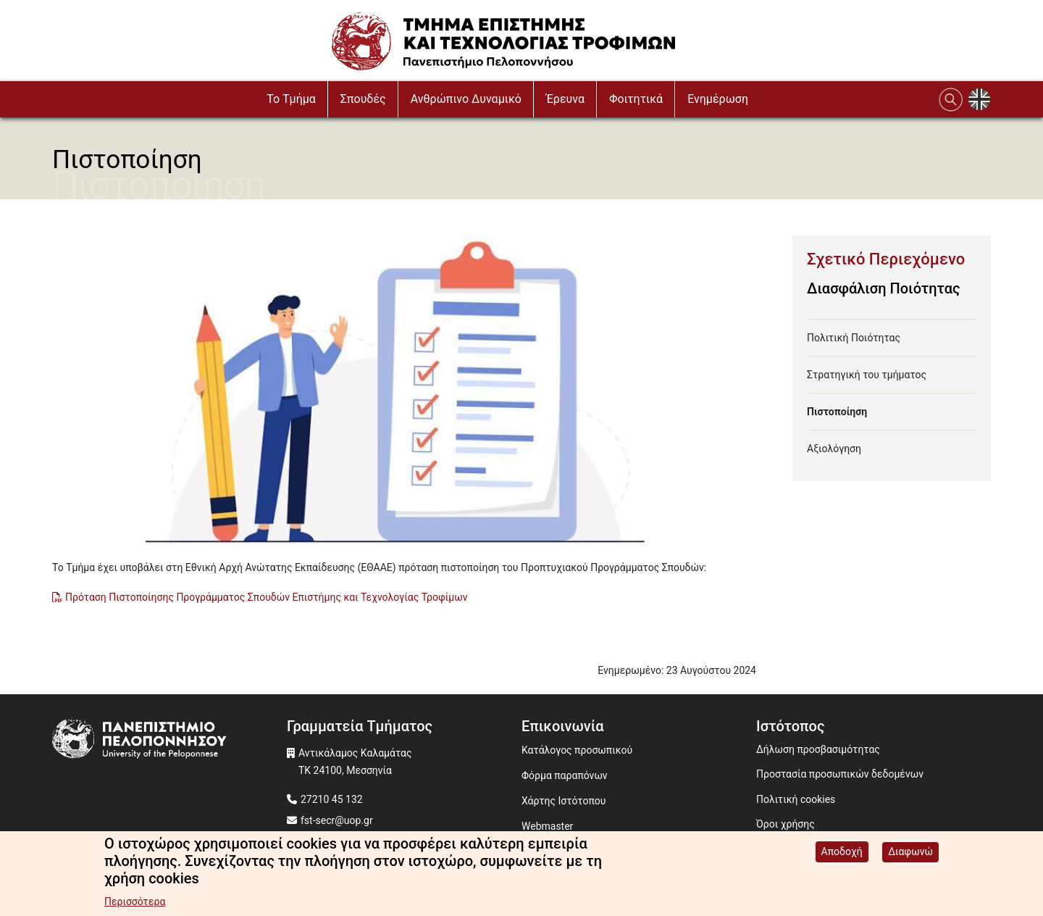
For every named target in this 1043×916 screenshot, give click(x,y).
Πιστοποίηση (837, 411)
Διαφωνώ (910, 852)
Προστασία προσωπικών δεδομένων (839, 774)
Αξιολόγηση (834, 448)
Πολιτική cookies (795, 799)
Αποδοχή (842, 852)
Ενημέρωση (717, 99)
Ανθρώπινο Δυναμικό (466, 99)
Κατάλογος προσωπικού (577, 750)
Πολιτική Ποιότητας (853, 338)
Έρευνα (565, 99)
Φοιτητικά (636, 99)
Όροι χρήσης (785, 824)
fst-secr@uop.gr (337, 820)
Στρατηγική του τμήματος (866, 374)
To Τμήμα (291, 99)
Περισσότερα (134, 902)
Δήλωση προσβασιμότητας (818, 749)
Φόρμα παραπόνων (565, 775)
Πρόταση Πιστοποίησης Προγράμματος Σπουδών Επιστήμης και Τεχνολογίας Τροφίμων (266, 597)
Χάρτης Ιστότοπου (564, 801)
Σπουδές (363, 99)
